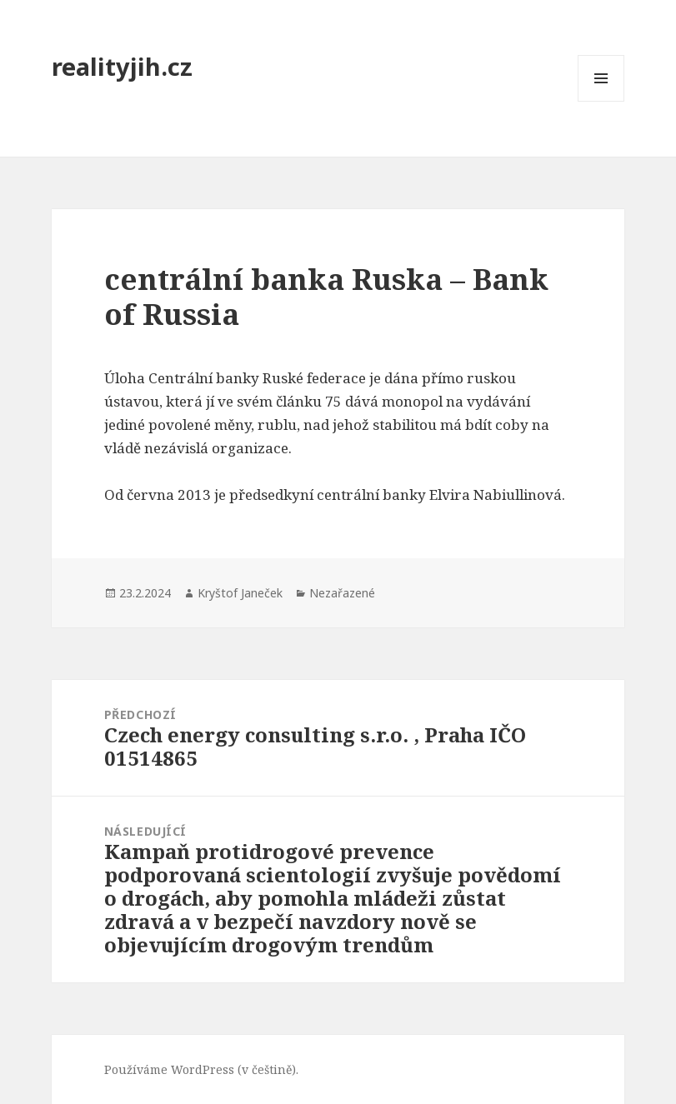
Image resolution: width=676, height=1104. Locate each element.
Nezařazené (342, 593)
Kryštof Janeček (240, 593)
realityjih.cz (122, 66)
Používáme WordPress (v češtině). (201, 1069)
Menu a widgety (601, 101)
